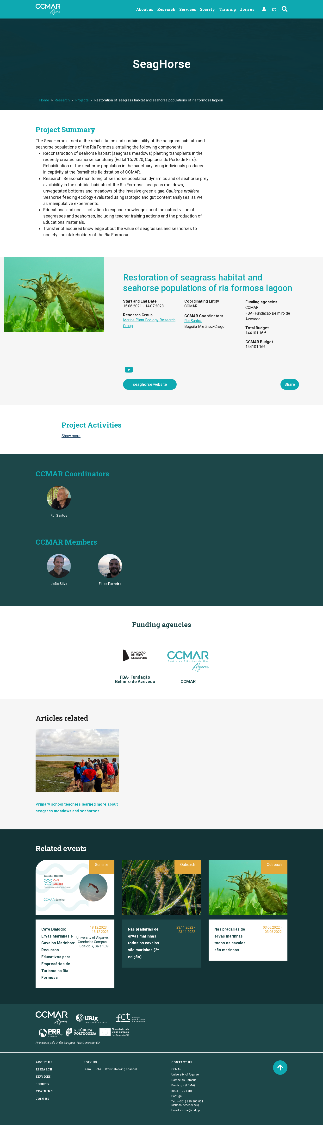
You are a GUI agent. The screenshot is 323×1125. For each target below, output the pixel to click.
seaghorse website (150, 384)
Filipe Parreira (110, 584)
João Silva (58, 584)
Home (44, 100)
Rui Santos (193, 320)
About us (144, 9)
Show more (71, 436)
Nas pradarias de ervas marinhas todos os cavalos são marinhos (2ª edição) (143, 943)
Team (87, 1069)
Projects (82, 100)
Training (227, 9)
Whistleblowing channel (121, 1069)
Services (187, 9)
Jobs (98, 1069)
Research (166, 9)
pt (274, 9)
